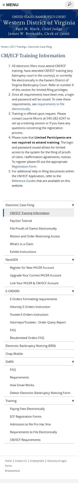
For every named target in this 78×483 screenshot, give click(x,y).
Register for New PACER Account (32, 268)
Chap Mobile (14, 354)
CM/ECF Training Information (29, 213)
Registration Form (24, 166)
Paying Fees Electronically (27, 409)
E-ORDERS (12, 291)
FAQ (13, 330)
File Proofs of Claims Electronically (33, 228)
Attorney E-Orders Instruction (30, 307)
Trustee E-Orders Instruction (29, 314)
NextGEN (12, 260)
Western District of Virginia (39, 23)
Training (11, 401)
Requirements (19, 377)
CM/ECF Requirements (25, 440)
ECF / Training (18, 46)
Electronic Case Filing (40, 46)
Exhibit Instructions (23, 252)
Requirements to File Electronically (33, 432)
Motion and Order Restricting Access (35, 236)
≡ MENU (10, 4)
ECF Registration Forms (25, 416)
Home (4, 46)
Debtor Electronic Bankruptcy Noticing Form (40, 393)
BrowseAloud (12, 470)
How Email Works (22, 385)
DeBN (9, 362)
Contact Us (21, 460)
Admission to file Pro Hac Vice (30, 424)
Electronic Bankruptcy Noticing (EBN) (31, 346)
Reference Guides (24, 181)
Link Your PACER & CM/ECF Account (34, 283)
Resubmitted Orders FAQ (27, 338)
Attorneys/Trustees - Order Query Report (38, 322)
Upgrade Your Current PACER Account (35, 275)
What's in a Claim (21, 244)
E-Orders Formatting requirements (33, 299)
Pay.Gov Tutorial (21, 221)
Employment (37, 460)
